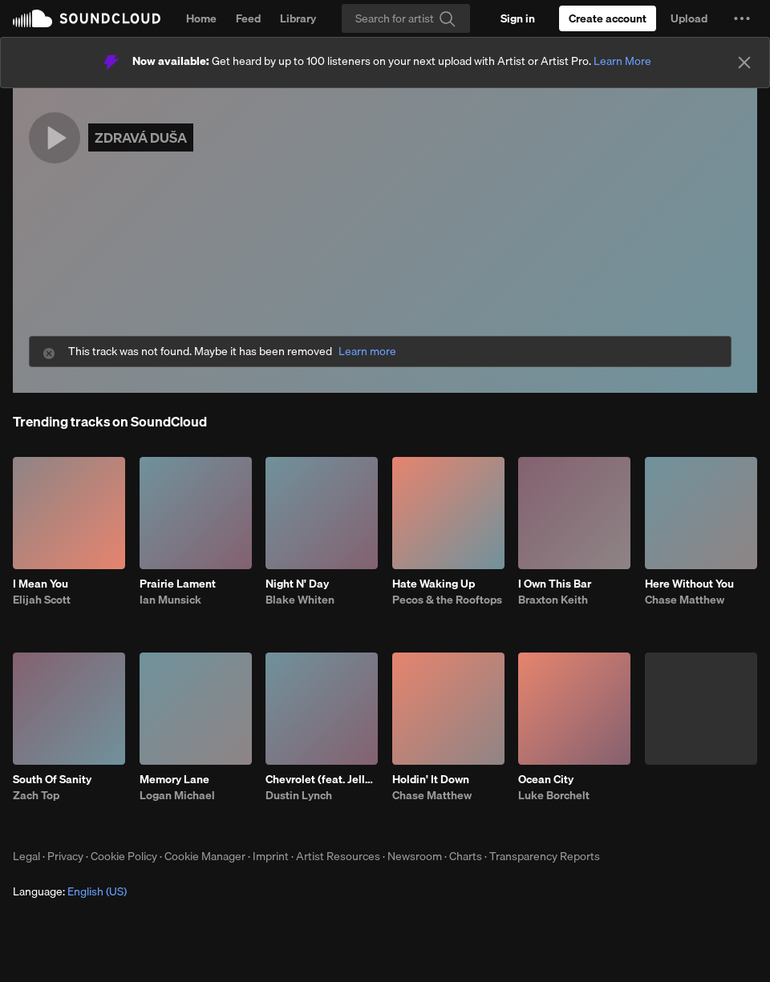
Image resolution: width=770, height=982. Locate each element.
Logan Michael (177, 795)
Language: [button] (70, 891)
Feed (248, 18)
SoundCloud (86, 18)
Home (201, 18)
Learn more (367, 351)
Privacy (65, 856)
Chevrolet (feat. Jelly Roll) (321, 779)
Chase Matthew (684, 600)
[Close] (744, 62)
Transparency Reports (544, 856)
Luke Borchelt (554, 795)
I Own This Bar (554, 584)
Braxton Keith (553, 600)
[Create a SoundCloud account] (607, 18)
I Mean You (40, 584)
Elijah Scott (42, 600)
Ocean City (545, 779)
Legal (26, 856)
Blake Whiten (299, 600)
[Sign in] (518, 18)
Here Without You (689, 584)
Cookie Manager (204, 856)
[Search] (406, 18)
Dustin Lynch (298, 795)
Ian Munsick (170, 600)
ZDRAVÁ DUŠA (141, 137)
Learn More (622, 61)
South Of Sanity (52, 779)
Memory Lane (174, 779)
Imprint (271, 856)
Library (298, 18)
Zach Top (36, 795)
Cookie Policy (124, 856)
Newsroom (414, 856)
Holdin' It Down (430, 779)
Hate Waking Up (433, 584)
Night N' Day (297, 584)
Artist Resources (338, 856)
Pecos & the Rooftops (447, 600)
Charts (465, 856)
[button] (742, 18)
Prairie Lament (178, 584)
